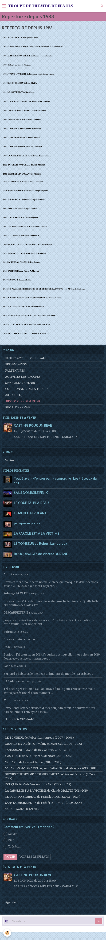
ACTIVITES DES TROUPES (22, 376)
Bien (8, 840)
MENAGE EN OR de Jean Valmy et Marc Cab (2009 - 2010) (43, 743)
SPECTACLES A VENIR (20, 382)
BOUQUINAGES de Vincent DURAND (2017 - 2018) (38, 784)
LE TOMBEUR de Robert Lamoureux (40, 543)
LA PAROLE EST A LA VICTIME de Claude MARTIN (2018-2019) (47, 790)
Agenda (10, 902)
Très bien (12, 847)
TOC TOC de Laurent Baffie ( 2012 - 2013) (33, 762)
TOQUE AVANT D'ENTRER (22, 809)
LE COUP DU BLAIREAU (31, 503)
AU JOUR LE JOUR (16, 395)
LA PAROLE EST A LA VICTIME (36, 533)
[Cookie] (7, 933)
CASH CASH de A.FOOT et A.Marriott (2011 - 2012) (38, 756)
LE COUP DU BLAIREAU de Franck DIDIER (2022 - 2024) (42, 796)
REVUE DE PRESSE (17, 407)
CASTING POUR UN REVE (33, 425)
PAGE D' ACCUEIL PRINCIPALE (25, 358)
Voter (10, 856)
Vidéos (9, 460)
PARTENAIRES (15, 370)
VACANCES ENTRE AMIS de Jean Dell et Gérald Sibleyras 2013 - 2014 (51, 768)
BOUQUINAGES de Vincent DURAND (41, 554)
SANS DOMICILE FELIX (31, 492)
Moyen (10, 834)
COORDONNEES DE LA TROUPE (26, 389)
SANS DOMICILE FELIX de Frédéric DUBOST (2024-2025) (43, 802)
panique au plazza (27, 523)
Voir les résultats (34, 856)
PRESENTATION (16, 364)
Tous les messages (19, 719)
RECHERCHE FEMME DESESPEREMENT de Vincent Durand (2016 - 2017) (50, 776)
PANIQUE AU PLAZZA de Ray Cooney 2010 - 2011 (37, 750)
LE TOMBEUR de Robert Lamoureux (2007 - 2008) (39, 737)
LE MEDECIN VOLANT (30, 513)
